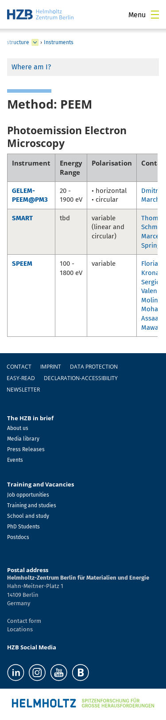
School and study (28, 516)
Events (15, 460)
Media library (23, 439)
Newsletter (23, 389)
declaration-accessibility (81, 378)
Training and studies (31, 505)
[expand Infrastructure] (35, 42)
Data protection (94, 366)
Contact (19, 366)
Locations (20, 629)
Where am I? (31, 67)
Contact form (24, 621)
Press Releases (26, 449)
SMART (22, 218)
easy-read (21, 378)
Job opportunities (28, 495)
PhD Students (23, 527)
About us (17, 428)
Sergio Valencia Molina (153, 291)
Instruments (58, 42)
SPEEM (22, 264)
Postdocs (18, 537)
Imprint (50, 366)
